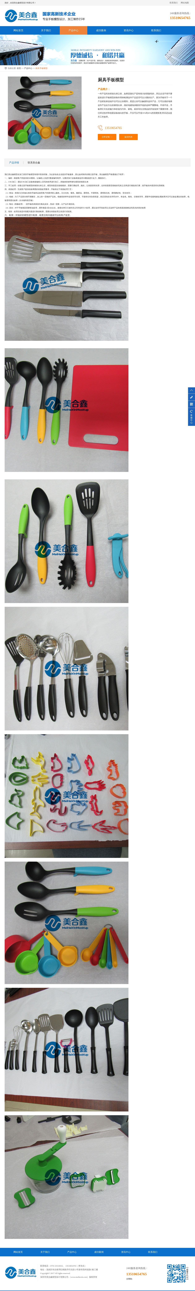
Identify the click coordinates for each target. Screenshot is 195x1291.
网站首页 (18, 30)
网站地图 (185, 3)
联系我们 (174, 3)
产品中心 (73, 30)
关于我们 (46, 30)
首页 (19, 68)
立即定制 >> (107, 137)
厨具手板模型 (41, 68)
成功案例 (101, 30)
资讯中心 (129, 30)
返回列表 (128, 137)
